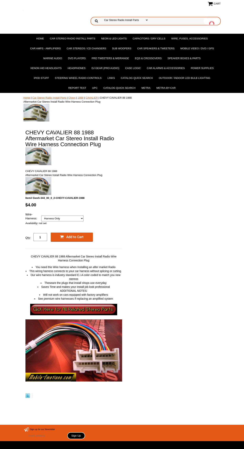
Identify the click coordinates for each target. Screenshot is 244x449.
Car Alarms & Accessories (166, 68)
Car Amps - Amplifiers (45, 48)
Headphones (77, 68)
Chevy (72, 97)
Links (111, 78)
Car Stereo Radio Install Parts (72, 38)
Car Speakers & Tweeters (156, 48)
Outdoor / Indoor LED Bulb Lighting (184, 78)
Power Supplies (202, 68)
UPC (94, 87)
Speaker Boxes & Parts (184, 58)
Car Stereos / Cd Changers (86, 48)
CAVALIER (91, 97)
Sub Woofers (121, 48)
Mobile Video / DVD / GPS (197, 48)
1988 (80, 97)
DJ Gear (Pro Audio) (105, 68)
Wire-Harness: (31, 216)
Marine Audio (52, 58)
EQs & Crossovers (148, 58)
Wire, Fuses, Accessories (189, 38)
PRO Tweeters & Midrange (110, 58)
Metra (146, 87)
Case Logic (133, 68)
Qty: (28, 237)
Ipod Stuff (41, 78)
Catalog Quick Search (137, 78)
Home (40, 38)
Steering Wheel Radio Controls (78, 78)
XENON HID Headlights (46, 68)
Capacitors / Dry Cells (149, 38)
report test (77, 87)
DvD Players (77, 58)
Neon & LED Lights (114, 38)
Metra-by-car (166, 87)
